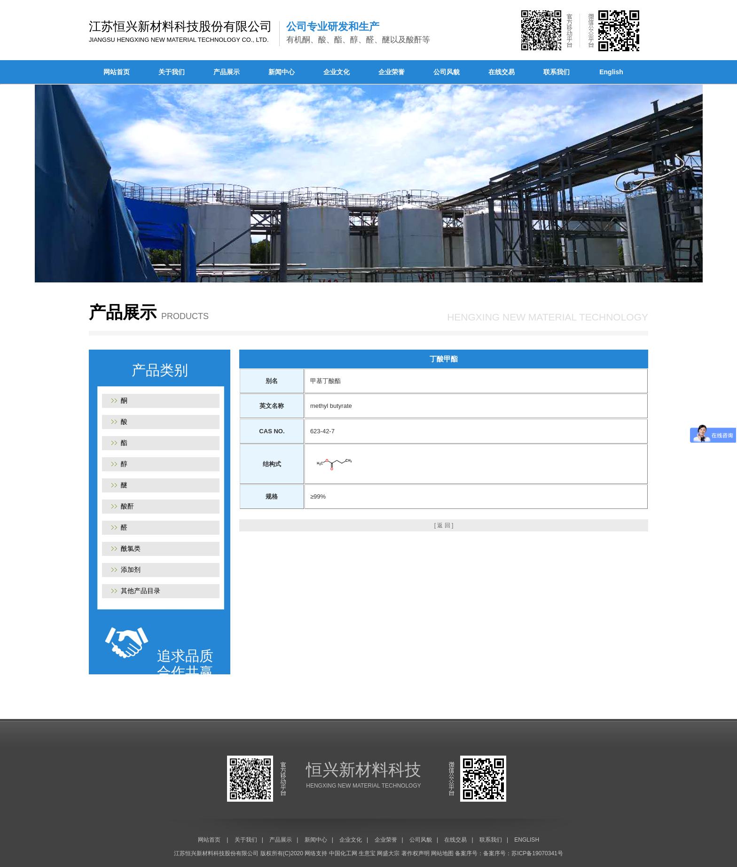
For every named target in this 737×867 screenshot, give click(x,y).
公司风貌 (446, 72)
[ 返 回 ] (444, 525)
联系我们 (556, 72)
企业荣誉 (391, 72)
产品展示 (226, 72)
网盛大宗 (388, 853)
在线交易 (501, 72)
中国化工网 (343, 853)
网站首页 (116, 72)
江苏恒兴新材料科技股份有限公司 (216, 853)
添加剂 (131, 569)
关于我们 (171, 72)
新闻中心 (281, 72)
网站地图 (442, 853)
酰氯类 (131, 548)
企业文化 (336, 72)
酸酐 (127, 506)
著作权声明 (415, 853)
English (611, 72)
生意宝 (367, 853)
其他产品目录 (140, 590)
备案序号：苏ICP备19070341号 (523, 853)
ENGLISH (526, 839)
